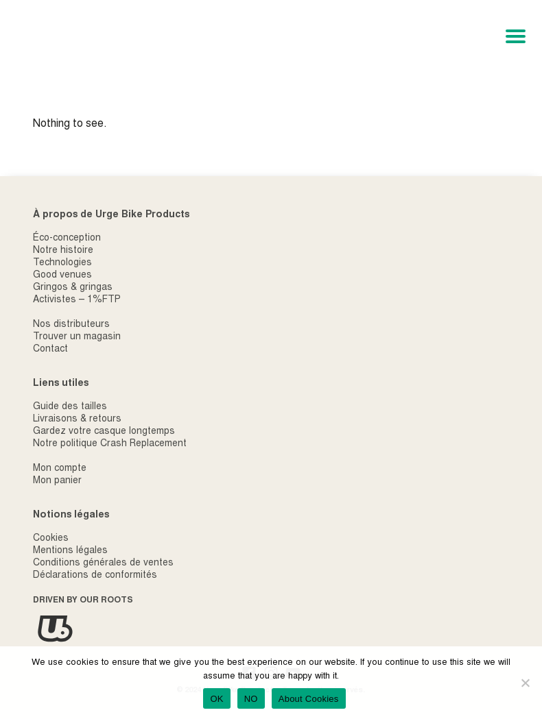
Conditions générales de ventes (103, 563)
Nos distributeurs (71, 325)
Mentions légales (70, 551)
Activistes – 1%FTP (77, 300)
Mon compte (59, 469)
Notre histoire (63, 251)
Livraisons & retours (77, 419)
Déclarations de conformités (95, 576)
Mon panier (57, 481)
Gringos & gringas (73, 288)
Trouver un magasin (77, 337)
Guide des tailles (70, 407)
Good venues (62, 275)
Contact (50, 349)
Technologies (62, 263)
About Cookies (309, 699)
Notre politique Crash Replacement (110, 444)
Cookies (51, 539)
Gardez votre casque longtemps (104, 432)
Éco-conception (67, 238)
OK (216, 699)
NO (251, 699)
